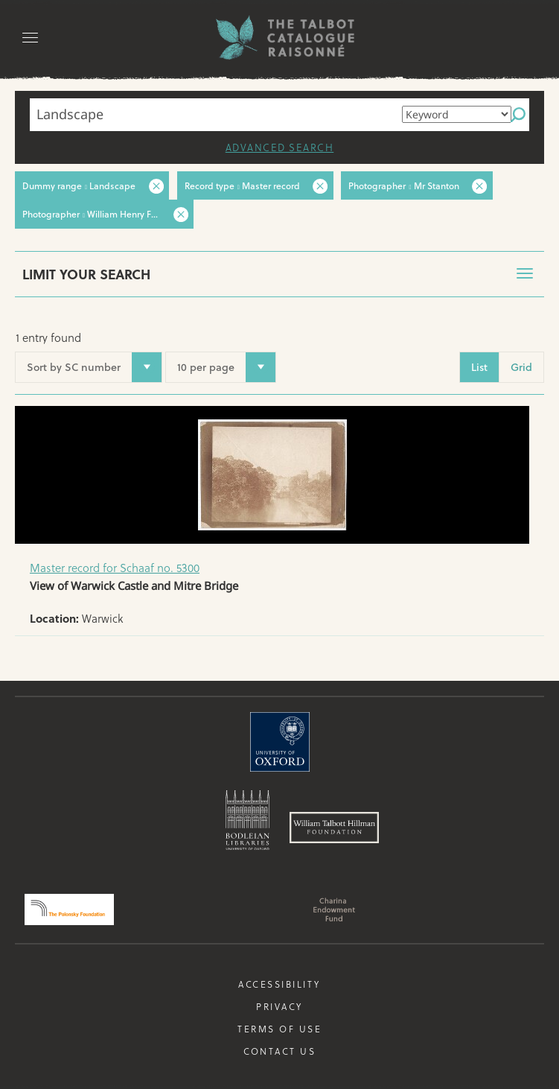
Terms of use (279, 1028)
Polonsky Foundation (69, 909)
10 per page (207, 366)
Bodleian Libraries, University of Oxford (247, 819)
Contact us (279, 1050)
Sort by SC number (87, 366)
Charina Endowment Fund (334, 909)
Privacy (279, 1005)
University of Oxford (280, 741)
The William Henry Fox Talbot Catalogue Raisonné (279, 37)
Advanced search (279, 147)
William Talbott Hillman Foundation (334, 827)
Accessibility (279, 983)
